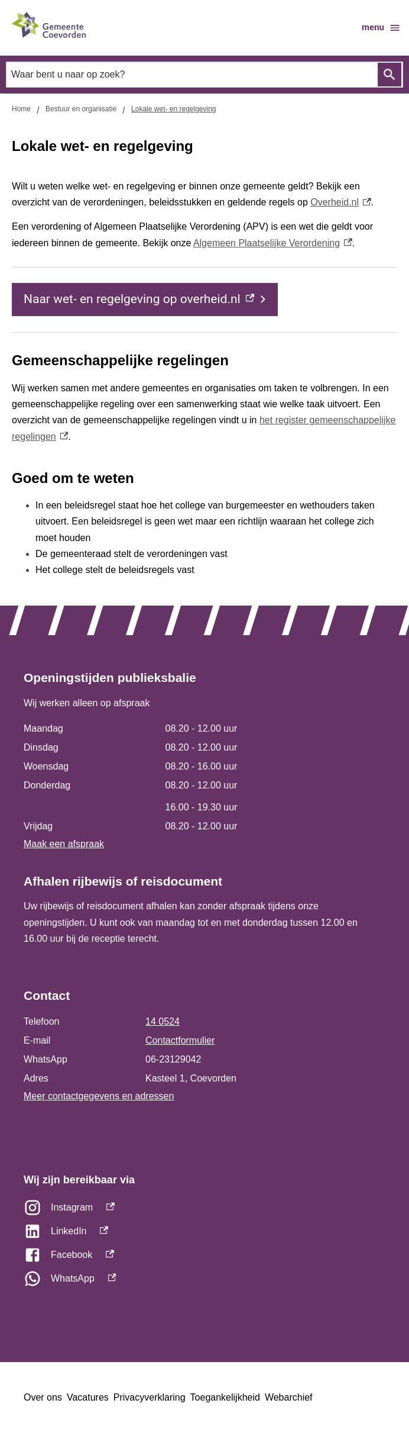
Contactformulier (180, 1040)
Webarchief (289, 1397)
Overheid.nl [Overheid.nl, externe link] (340, 202)
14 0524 (162, 1021)
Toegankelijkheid (225, 1397)
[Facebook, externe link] (204, 1258)
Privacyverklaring (149, 1397)
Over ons (43, 1397)
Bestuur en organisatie (81, 109)
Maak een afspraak (64, 844)
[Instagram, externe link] (204, 1210)
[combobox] (204, 75)
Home (21, 109)
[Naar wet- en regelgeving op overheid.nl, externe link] (145, 299)
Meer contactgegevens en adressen (99, 1096)
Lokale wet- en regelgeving (173, 109)
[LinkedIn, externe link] (204, 1234)
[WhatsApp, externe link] (204, 1281)
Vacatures (88, 1397)
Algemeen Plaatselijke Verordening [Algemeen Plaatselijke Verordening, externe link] (272, 243)
